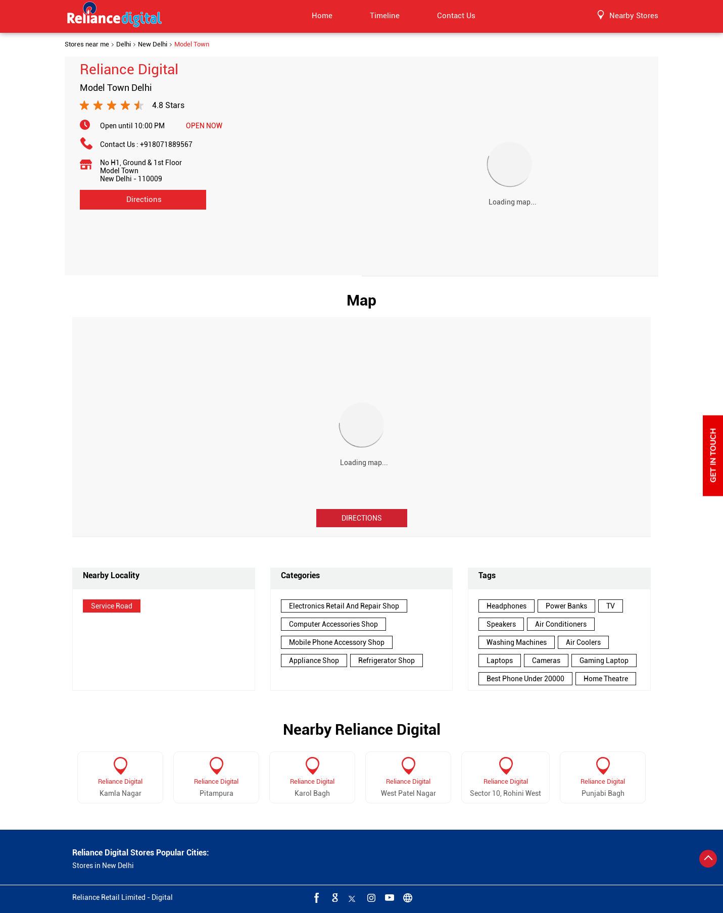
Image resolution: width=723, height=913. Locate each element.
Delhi (123, 44)
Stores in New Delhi (103, 865)
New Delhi (152, 44)
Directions (362, 518)
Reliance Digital (120, 781)
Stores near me (87, 44)
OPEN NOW (204, 126)
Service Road (111, 606)
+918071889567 (166, 144)
